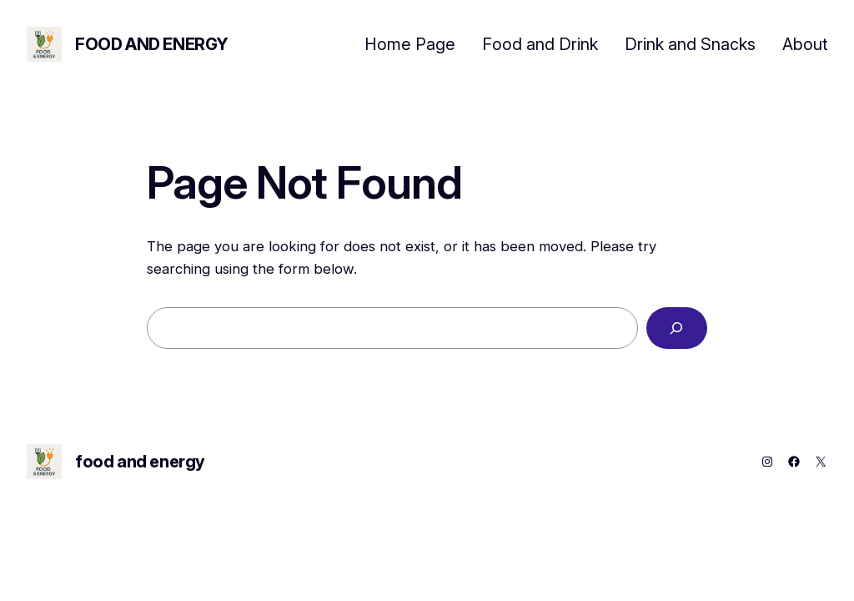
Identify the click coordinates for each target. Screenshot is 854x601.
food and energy (152, 44)
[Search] (676, 328)
